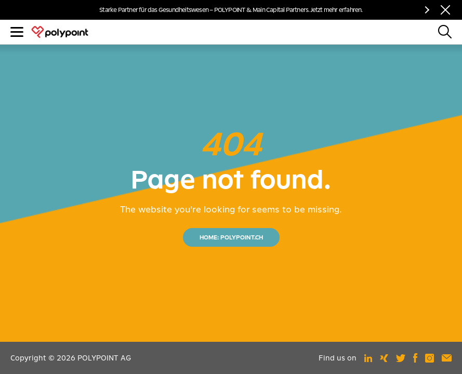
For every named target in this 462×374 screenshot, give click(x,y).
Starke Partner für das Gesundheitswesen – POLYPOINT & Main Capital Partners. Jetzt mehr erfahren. (230, 10)
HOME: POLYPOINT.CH (231, 237)
